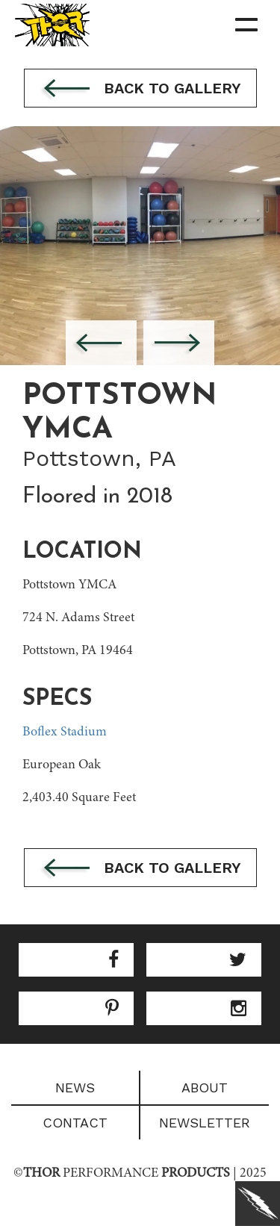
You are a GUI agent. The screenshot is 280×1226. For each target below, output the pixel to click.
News (75, 1087)
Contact (75, 1122)
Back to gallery (140, 89)
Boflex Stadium (64, 732)
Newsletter (204, 1122)
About (204, 1087)
